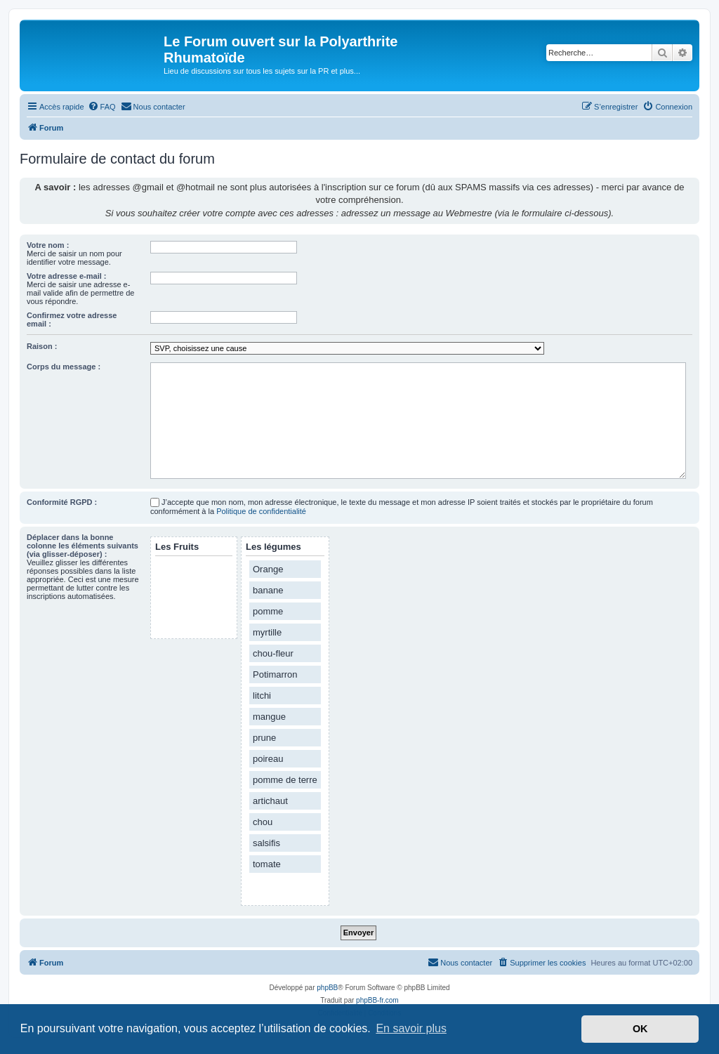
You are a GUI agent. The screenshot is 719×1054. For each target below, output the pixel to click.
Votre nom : (48, 245)
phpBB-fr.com (377, 1000)
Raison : (42, 346)
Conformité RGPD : (62, 502)
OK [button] (640, 1028)
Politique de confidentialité (261, 511)
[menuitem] (102, 106)
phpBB (327, 988)
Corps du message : (63, 366)
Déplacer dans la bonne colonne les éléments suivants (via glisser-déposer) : (82, 545)
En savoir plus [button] (411, 1028)
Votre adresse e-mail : (67, 276)
